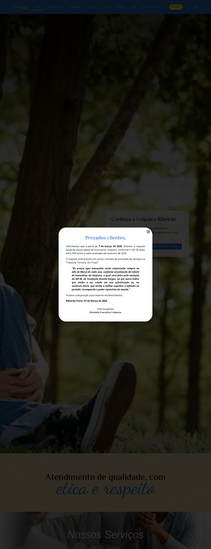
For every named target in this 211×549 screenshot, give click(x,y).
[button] (148, 231)
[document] (105, 274)
